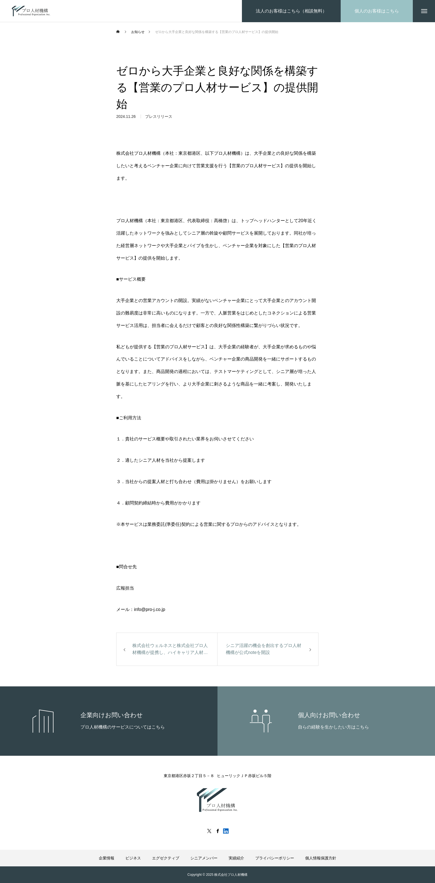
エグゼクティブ (165, 858)
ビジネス (133, 858)
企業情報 (106, 858)
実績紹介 (236, 858)
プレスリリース (158, 119)
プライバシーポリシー (274, 858)
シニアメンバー (204, 858)
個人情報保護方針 (320, 858)
